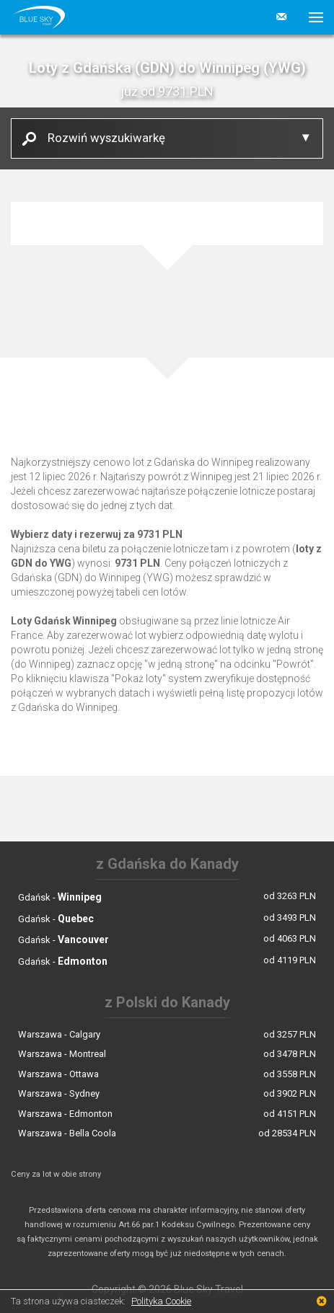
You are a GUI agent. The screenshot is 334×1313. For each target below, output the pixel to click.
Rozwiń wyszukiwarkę (101, 137)
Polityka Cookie (161, 1301)
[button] (310, 17)
